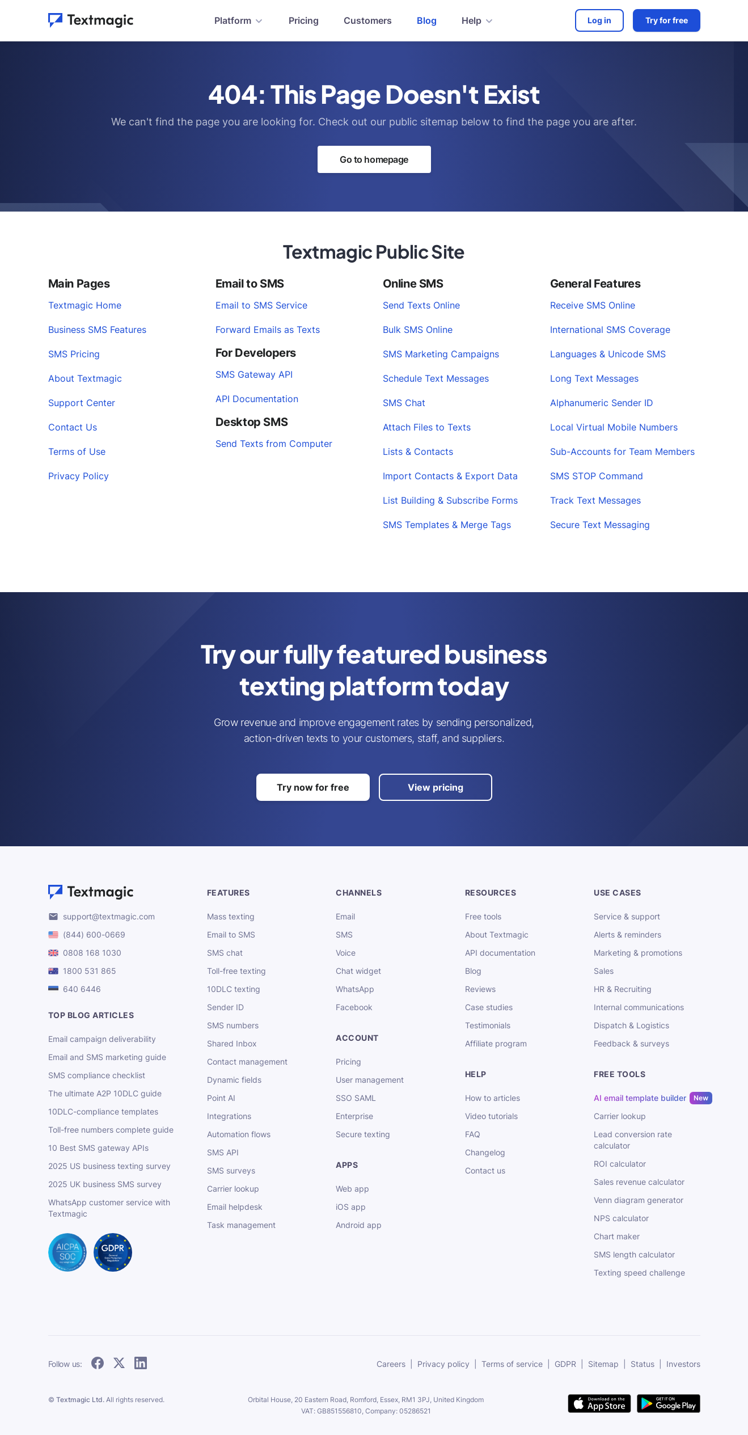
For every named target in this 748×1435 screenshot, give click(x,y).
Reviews (480, 989)
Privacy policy (443, 1364)
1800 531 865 (89, 971)
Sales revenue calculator (639, 1182)
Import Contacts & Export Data (450, 476)
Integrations (229, 1116)
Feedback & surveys (631, 1043)
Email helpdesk (235, 1207)
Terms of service (512, 1364)
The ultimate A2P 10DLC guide (105, 1093)
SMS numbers (233, 1025)
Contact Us (72, 427)
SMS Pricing (74, 354)
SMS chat (225, 952)
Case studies (489, 1007)
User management (370, 1079)
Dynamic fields (234, 1079)
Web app (352, 1188)
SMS (344, 934)
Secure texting (363, 1134)
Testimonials (487, 1025)
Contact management (247, 1061)
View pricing (435, 787)
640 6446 (82, 989)
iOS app (351, 1207)
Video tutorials (491, 1116)
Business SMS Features (97, 329)
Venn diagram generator (638, 1200)
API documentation (500, 952)
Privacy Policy (78, 476)
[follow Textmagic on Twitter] (119, 1364)
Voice (346, 952)
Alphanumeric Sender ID (601, 402)
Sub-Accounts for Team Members (622, 451)
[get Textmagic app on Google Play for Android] (668, 1404)
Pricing (304, 20)
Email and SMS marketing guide (107, 1057)
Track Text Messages (595, 500)
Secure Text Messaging (600, 524)
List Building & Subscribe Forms (450, 500)
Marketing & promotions (638, 952)
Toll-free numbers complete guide (111, 1129)
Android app (359, 1225)
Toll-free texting (236, 971)
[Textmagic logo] (118, 892)
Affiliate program (496, 1043)
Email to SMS (231, 934)
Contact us (485, 1170)
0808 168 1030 (92, 952)
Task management (241, 1225)
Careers (391, 1364)
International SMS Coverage (610, 329)
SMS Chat (404, 402)
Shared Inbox (232, 1043)
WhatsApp (355, 989)
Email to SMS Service (261, 305)
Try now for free (313, 787)
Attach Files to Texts (427, 427)
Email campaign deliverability (102, 1039)
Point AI (221, 1098)
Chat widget (358, 971)
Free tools (483, 916)
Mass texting (231, 916)
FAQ (472, 1134)
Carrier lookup (233, 1188)
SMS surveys (231, 1170)
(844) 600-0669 (94, 934)
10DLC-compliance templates (103, 1111)
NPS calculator (621, 1218)
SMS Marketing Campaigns (441, 354)
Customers (368, 20)
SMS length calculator (634, 1254)
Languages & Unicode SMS (608, 354)
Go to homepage (374, 159)
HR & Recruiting (623, 989)
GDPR (565, 1364)
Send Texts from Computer (273, 443)
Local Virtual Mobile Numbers (614, 427)
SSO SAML (356, 1098)
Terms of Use (76, 451)
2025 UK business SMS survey (105, 1184)
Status (642, 1364)
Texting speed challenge (639, 1272)
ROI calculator (620, 1163)
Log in (599, 20)
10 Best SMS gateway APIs (98, 1148)
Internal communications (639, 1007)
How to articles (492, 1098)
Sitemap (603, 1364)
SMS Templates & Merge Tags (447, 524)
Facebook (354, 1007)
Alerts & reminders (627, 934)
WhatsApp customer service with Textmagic (109, 1207)
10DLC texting (233, 989)
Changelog (485, 1152)
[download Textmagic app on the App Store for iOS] (599, 1404)
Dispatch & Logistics (631, 1025)
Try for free (666, 20)
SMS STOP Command (596, 476)
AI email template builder (640, 1098)
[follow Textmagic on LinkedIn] (140, 1364)
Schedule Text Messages (436, 378)
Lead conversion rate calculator (633, 1139)
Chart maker (617, 1236)
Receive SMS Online (592, 305)
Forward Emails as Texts (267, 329)
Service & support (627, 916)
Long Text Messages (594, 378)
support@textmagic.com (109, 916)
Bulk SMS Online (418, 329)
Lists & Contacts (418, 451)
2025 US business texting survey (109, 1166)
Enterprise (354, 1116)
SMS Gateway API (254, 374)
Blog (427, 20)
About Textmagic (85, 378)
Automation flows (239, 1134)
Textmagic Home (84, 305)
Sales (604, 971)
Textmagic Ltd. (80, 1399)
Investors (683, 1364)
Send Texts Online (421, 305)
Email (345, 916)
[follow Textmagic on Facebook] (97, 1364)
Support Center (81, 402)
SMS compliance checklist (96, 1075)
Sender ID (225, 1007)
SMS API (223, 1152)
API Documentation (256, 398)
